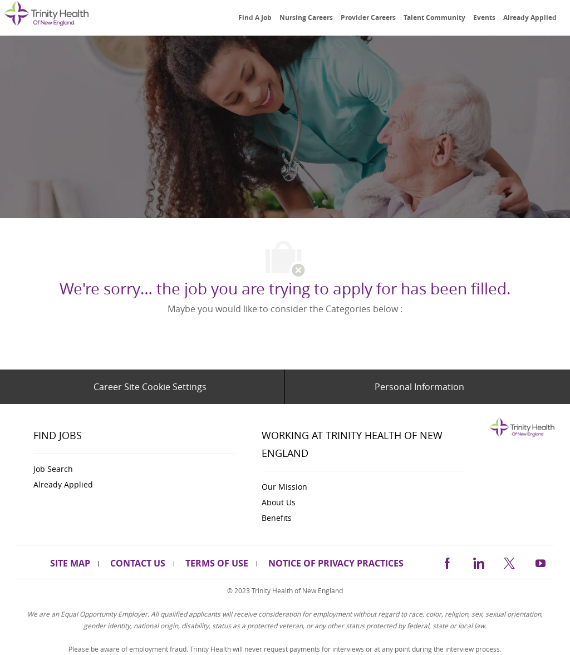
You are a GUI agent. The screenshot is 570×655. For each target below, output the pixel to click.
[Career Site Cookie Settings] (150, 387)
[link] (46, 18)
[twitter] (509, 561)
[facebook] (447, 561)
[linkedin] (478, 561)
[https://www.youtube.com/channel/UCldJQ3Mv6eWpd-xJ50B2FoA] (540, 561)
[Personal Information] (419, 387)
